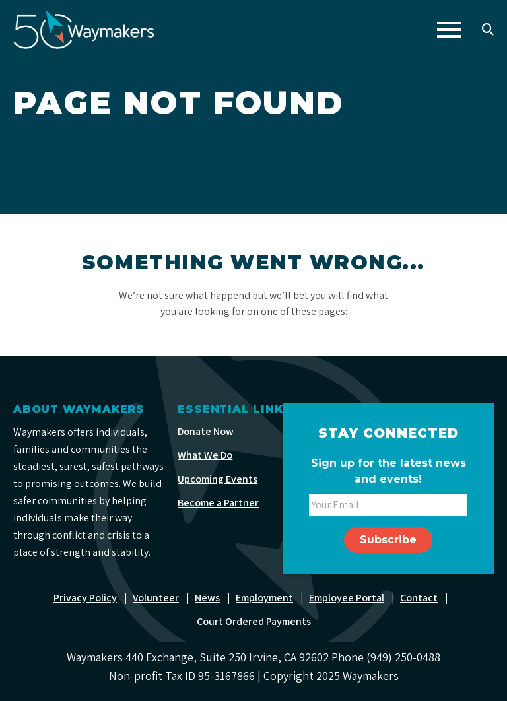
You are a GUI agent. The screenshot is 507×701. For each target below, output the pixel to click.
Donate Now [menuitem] (206, 431)
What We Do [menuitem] (205, 455)
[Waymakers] (83, 30)
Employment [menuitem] (264, 598)
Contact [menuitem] (419, 598)
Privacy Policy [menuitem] (85, 598)
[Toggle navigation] (449, 30)
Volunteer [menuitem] (156, 598)
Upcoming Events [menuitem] (217, 479)
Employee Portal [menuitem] (346, 598)
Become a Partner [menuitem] (218, 503)
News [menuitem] (207, 598)
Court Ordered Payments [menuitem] (254, 621)
